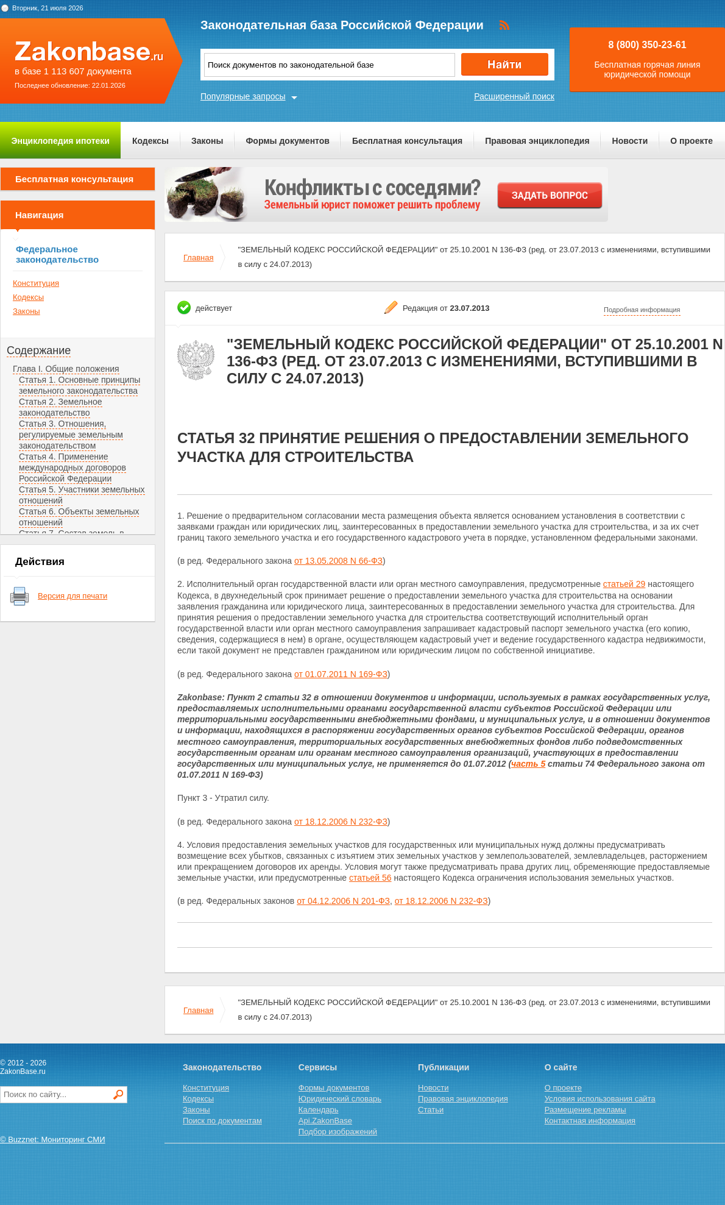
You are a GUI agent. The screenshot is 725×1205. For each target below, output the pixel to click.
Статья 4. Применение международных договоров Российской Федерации (72, 467)
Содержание (39, 350)
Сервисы (318, 1067)
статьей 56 (370, 878)
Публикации (443, 1067)
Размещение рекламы (585, 1109)
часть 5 (528, 764)
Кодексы (150, 141)
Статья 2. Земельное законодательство (60, 407)
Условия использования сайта (600, 1098)
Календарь (319, 1109)
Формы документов (288, 141)
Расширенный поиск (514, 96)
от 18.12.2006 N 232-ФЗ (340, 821)
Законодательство (222, 1067)
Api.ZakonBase (325, 1120)
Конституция (36, 283)
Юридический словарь (340, 1098)
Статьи (431, 1109)
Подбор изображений (338, 1131)
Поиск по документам (222, 1120)
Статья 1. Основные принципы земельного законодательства (79, 385)
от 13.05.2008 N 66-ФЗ (338, 561)
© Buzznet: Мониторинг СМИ (52, 1139)
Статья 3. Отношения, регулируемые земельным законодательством (71, 434)
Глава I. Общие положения (66, 369)
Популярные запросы (243, 96)
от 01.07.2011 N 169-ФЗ (340, 674)
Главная (198, 257)
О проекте (691, 141)
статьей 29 (624, 584)
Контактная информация (590, 1120)
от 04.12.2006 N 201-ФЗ (343, 901)
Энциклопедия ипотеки (61, 141)
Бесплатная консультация (407, 141)
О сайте (561, 1067)
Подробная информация (642, 309)
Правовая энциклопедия (537, 141)
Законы (207, 141)
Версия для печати (72, 595)
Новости (630, 141)
